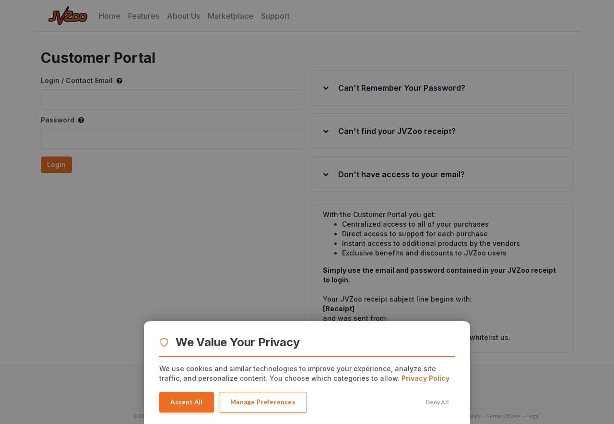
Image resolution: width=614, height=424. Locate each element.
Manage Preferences (263, 402)
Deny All (437, 402)
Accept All (187, 402)
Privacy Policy (425, 378)
